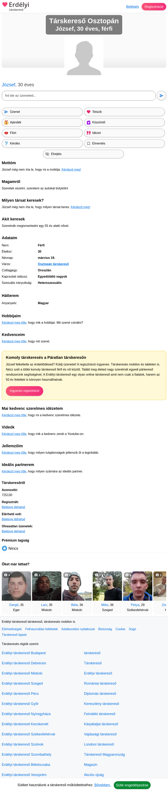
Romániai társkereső (100, 683)
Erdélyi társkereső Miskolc (22, 673)
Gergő (13, 605)
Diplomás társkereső (100, 694)
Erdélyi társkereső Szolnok (22, 744)
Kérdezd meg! (71, 169)
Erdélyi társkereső (98, 673)
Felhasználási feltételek (41, 629)
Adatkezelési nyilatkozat (78, 629)
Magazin (90, 765)
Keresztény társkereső (101, 704)
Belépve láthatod (13, 507)
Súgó (132, 629)
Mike (104, 605)
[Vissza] (8, 591)
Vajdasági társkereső (100, 734)
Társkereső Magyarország (104, 754)
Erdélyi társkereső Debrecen (24, 663)
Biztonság (105, 629)
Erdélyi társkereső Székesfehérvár (28, 734)
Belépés (132, 7)
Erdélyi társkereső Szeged (22, 683)
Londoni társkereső (99, 744)
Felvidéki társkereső (99, 714)
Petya (135, 605)
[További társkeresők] (159, 591)
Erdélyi (15, 6)
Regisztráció (153, 7)
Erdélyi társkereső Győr (20, 704)
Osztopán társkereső (53, 264)
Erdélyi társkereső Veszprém (24, 775)
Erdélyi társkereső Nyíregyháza (26, 714)
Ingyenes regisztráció (24, 390)
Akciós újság (94, 775)
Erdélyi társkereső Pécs (20, 694)
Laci (44, 605)
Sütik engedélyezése (132, 785)
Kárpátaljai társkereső (101, 724)
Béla (74, 605)
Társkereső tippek (14, 634)
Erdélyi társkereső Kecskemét (25, 724)
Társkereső (93, 663)
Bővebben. (102, 785)
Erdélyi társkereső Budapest (24, 653)
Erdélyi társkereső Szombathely (26, 754)
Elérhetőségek (12, 629)
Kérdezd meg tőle (14, 322)
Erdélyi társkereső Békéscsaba (26, 765)
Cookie (120, 629)
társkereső (92, 653)
